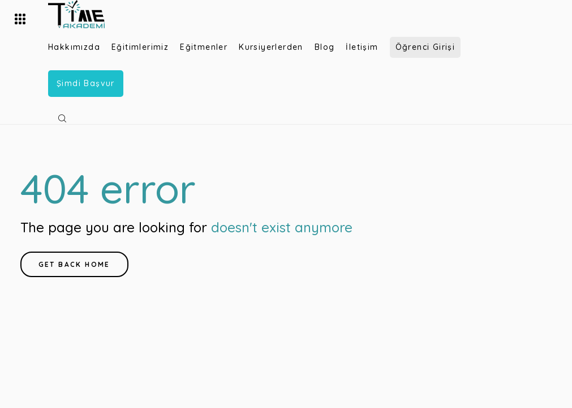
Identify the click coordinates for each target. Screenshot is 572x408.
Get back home (74, 264)
